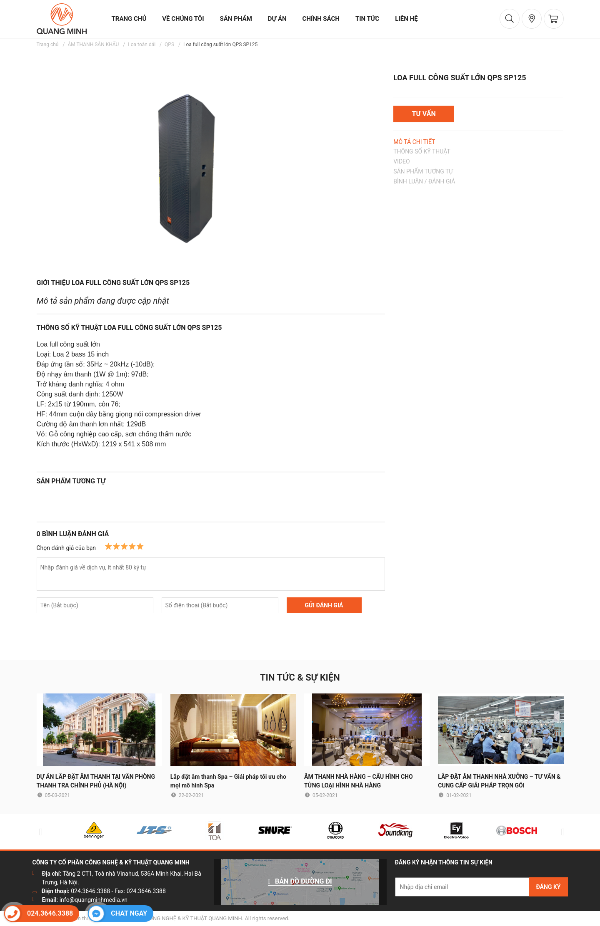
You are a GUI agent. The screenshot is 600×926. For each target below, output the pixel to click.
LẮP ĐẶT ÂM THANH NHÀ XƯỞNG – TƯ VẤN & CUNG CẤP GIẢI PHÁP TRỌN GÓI (499, 781)
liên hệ (406, 18)
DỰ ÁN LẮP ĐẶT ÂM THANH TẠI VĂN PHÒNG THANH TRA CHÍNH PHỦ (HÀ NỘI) (96, 781)
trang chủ (129, 18)
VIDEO (401, 161)
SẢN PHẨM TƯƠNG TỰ (423, 171)
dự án (277, 18)
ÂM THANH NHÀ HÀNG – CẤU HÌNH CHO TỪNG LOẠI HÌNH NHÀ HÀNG (358, 781)
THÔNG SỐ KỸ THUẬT (421, 151)
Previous (39, 832)
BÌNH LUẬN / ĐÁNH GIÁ (424, 181)
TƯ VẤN (424, 114)
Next (561, 832)
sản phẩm (236, 18)
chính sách (321, 18)
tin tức (367, 18)
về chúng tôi (183, 18)
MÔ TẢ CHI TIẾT (414, 142)
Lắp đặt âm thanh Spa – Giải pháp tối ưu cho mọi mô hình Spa (228, 781)
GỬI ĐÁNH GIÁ (324, 605)
